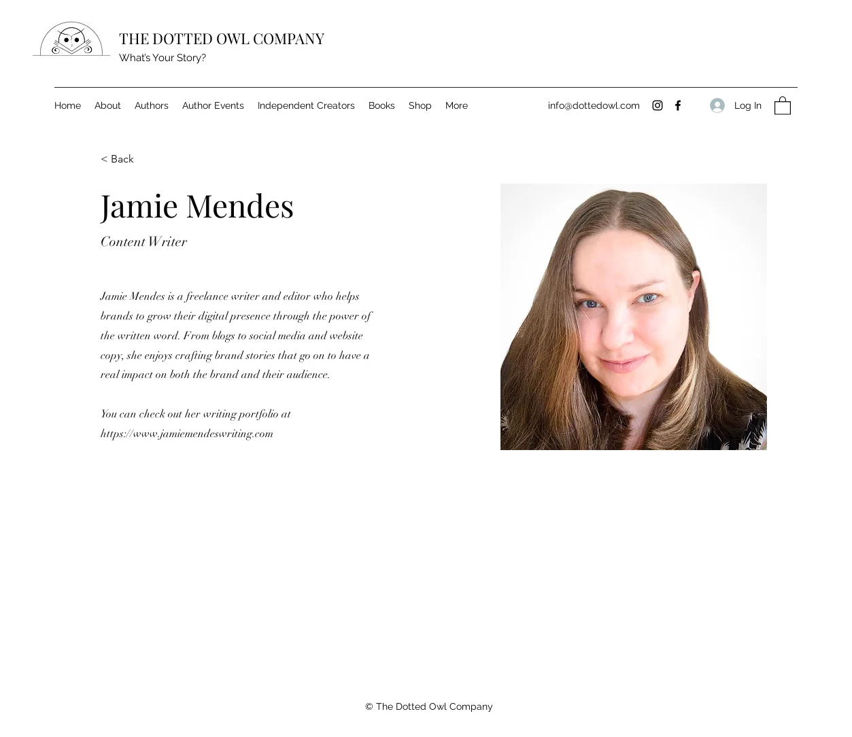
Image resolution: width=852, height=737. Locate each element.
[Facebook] (678, 105)
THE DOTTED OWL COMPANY (221, 38)
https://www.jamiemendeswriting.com (187, 434)
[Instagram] (657, 105)
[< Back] (127, 159)
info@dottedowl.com (594, 105)
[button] (782, 105)
